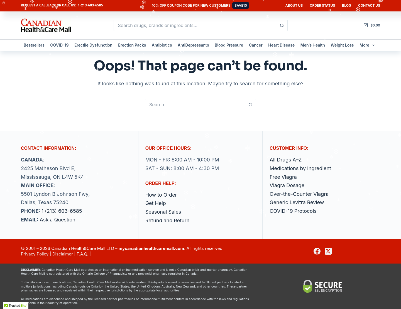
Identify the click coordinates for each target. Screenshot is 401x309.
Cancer (256, 45)
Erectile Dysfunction (93, 45)
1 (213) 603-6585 (61, 211)
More (368, 45)
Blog (346, 5)
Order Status (322, 5)
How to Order (161, 195)
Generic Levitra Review (297, 202)
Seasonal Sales (163, 212)
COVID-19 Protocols (293, 211)
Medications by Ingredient (300, 168)
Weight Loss (342, 45)
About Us (294, 5)
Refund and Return (167, 220)
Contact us (369, 5)
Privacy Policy (34, 254)
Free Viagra (283, 177)
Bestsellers (34, 45)
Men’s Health (312, 45)
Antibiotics (162, 45)
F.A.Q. (82, 254)
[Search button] (282, 25)
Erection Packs (132, 45)
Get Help (155, 203)
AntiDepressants (193, 45)
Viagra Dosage (287, 185)
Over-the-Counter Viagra (299, 194)
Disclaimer (62, 254)
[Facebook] (317, 251)
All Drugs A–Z (286, 160)
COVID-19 (59, 45)
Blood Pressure (229, 45)
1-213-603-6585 (90, 5)
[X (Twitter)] (328, 251)
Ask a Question (57, 220)
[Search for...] (195, 25)
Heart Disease (281, 45)
